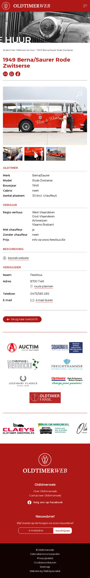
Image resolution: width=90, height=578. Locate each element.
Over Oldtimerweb (45, 491)
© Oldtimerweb (45, 549)
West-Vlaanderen (43, 212)
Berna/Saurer (41, 175)
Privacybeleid (45, 558)
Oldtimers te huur (25, 50)
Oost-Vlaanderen (43, 216)
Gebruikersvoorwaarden (45, 554)
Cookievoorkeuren (45, 562)
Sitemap (45, 566)
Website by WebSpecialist (45, 571)
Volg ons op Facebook (48, 502)
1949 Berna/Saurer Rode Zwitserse (55, 50)
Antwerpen (39, 220)
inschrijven (62, 530)
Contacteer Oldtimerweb (45, 495)
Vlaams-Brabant (43, 224)
